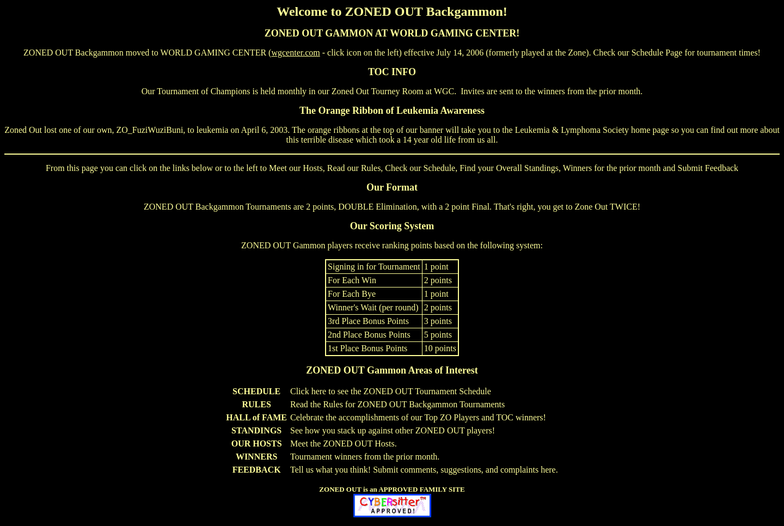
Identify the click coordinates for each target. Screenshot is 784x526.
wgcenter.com (295, 52)
